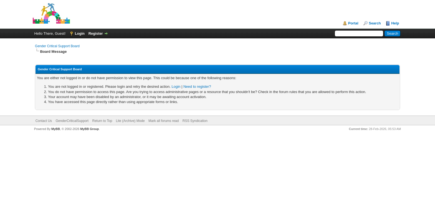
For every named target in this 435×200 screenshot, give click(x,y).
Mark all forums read (163, 121)
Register (95, 33)
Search (375, 23)
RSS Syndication (195, 121)
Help (395, 23)
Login (80, 33)
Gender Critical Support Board (57, 46)
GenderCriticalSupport (71, 121)
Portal (353, 23)
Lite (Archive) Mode (130, 121)
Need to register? (197, 86)
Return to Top (102, 121)
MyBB (55, 129)
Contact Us (44, 121)
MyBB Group (89, 129)
